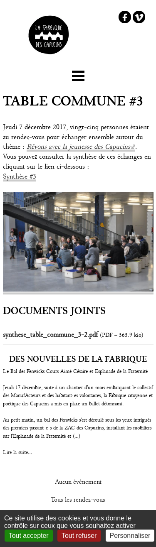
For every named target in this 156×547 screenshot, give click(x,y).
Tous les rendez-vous (78, 500)
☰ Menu (78, 74)
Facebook (125, 17)
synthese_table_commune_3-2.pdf (50, 334)
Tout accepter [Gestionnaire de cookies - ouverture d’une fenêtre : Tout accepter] (29, 535)
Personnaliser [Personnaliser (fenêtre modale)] (130, 535)
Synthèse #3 (19, 176)
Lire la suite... (17, 452)
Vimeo (139, 17)
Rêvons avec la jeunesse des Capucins (78, 146)
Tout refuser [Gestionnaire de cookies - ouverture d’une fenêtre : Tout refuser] (79, 535)
